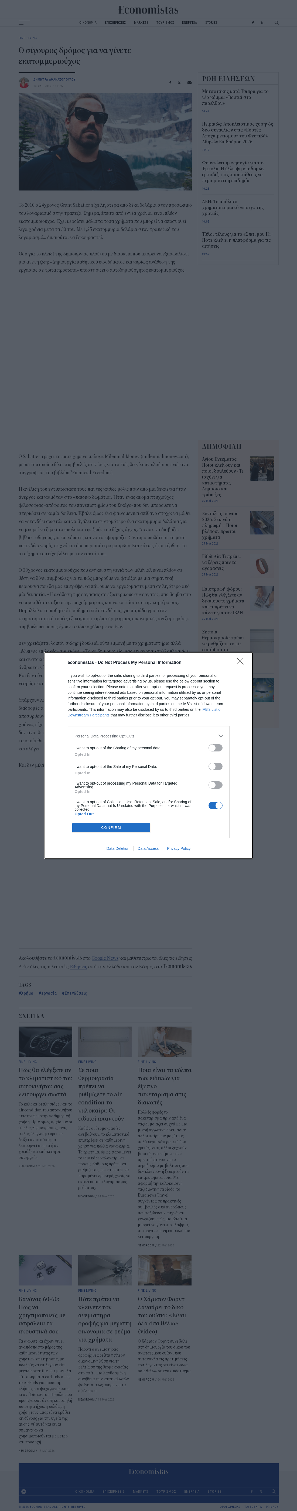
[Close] (242, 702)
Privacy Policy (178, 809)
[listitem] (149, 775)
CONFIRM (111, 788)
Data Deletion (118, 809)
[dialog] (148, 755)
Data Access (148, 809)
